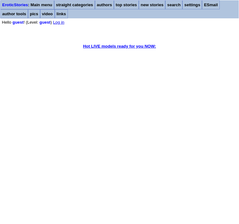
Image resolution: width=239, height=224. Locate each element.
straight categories (74, 4)
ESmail (211, 4)
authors (104, 4)
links (61, 14)
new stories (152, 4)
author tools (14, 14)
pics (34, 14)
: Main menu (27, 4)
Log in (58, 22)
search (173, 4)
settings (192, 4)
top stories (126, 4)
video (47, 14)
